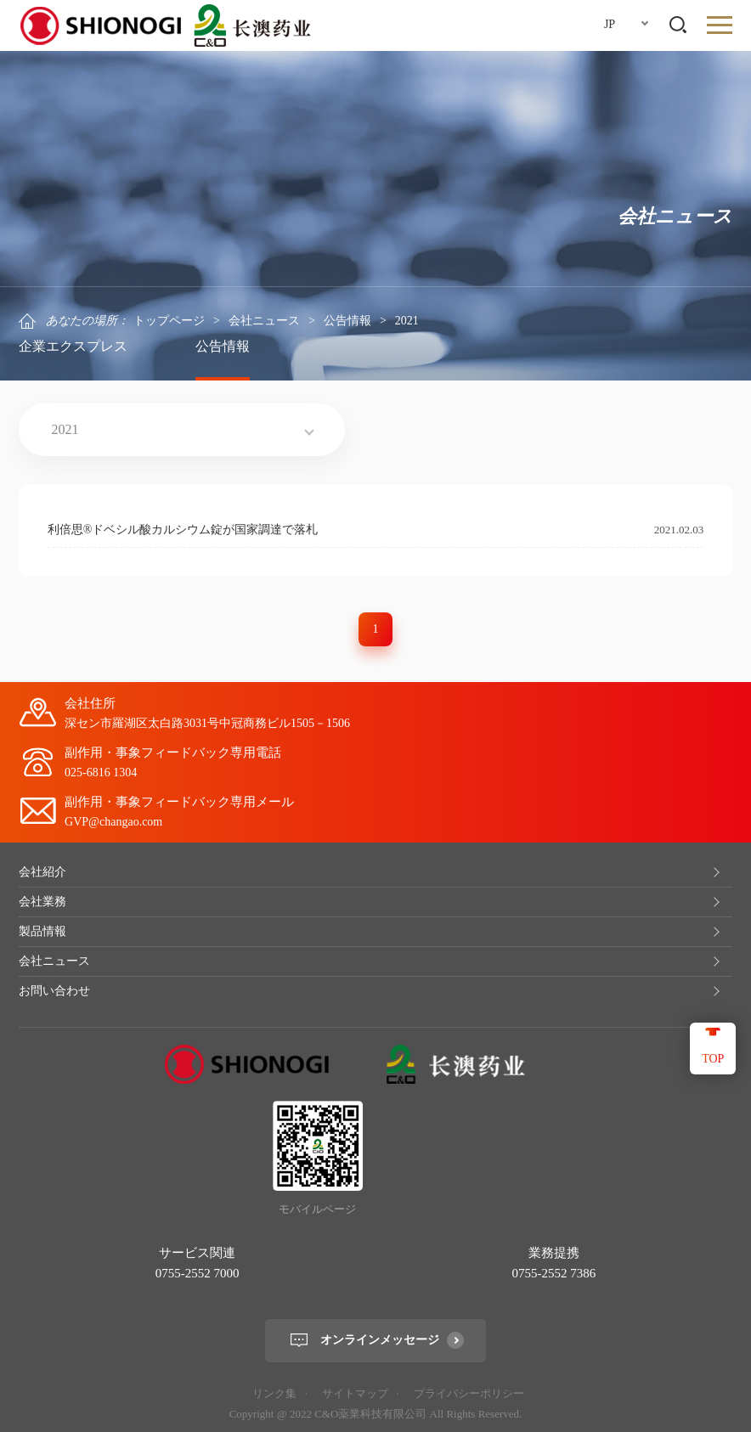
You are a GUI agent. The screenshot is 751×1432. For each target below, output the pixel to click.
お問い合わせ (54, 990)
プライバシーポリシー (469, 1393)
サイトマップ (355, 1393)
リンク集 (274, 1393)
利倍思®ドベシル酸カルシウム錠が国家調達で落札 (183, 529)
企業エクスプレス (73, 346)
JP (609, 24)
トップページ (169, 320)
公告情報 (347, 320)
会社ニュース (264, 320)
